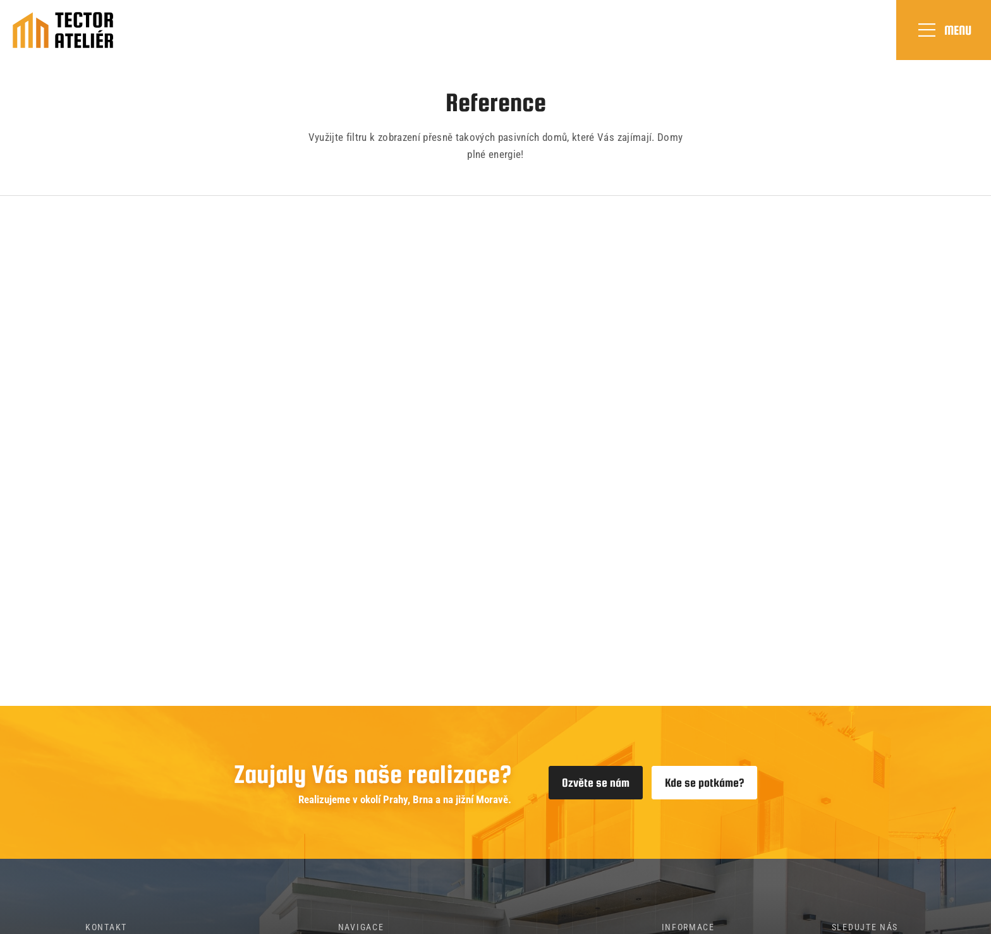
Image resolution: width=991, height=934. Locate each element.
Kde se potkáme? (704, 782)
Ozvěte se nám (595, 782)
